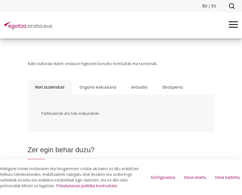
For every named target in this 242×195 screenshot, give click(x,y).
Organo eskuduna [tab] (98, 87)
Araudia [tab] (139, 87)
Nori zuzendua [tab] (49, 87)
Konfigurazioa (163, 177)
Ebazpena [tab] (173, 87)
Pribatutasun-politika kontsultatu (86, 185)
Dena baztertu (227, 177)
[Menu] (233, 25)
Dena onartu (195, 177)
